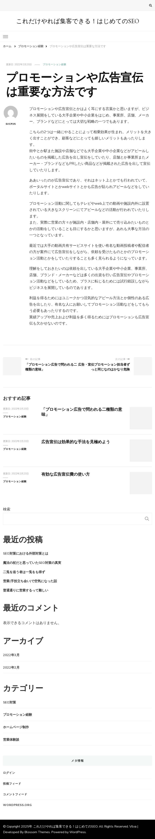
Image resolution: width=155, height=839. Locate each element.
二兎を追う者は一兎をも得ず (24, 572)
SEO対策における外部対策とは (25, 553)
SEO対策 (9, 702)
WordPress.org (17, 805)
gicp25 (11, 115)
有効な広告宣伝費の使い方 (65, 474)
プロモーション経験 (54, 64)
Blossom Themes (37, 832)
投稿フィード (12, 784)
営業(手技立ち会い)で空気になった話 (30, 581)
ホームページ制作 (16, 727)
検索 (6, 509)
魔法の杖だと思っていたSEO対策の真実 (32, 563)
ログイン (9, 773)
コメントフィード (15, 794)
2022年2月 (11, 667)
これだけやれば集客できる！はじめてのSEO (77, 21)
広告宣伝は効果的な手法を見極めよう (75, 442)
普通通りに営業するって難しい (25, 590)
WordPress (77, 832)
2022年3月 (11, 655)
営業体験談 (11, 739)
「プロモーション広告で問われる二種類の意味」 (81, 412)
